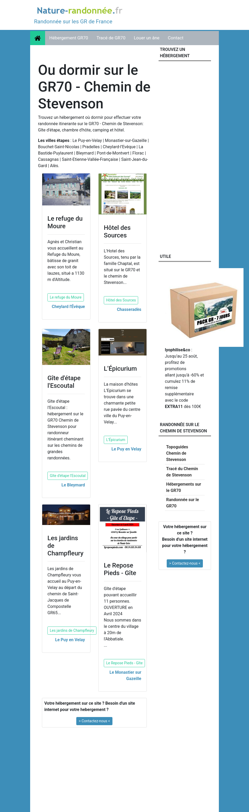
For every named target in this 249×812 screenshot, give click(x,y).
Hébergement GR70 (68, 37)
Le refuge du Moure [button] (66, 297)
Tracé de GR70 (110, 37)
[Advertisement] (94, 770)
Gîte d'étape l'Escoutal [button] (67, 476)
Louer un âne (146, 37)
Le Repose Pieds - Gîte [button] (124, 663)
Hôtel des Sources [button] (121, 300)
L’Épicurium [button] (115, 440)
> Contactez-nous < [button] (94, 721)
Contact (175, 37)
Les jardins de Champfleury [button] (72, 630)
